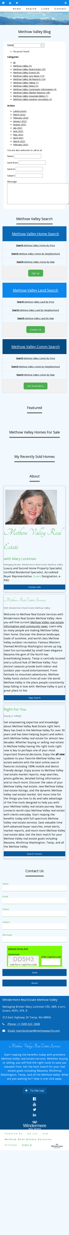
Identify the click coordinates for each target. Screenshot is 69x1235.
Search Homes (34, 853)
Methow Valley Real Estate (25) (29, 69)
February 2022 (20, 117)
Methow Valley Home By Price (35, 245)
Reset (34, 982)
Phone (5, 909)
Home (17, 8)
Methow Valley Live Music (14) (28, 75)
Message (12, 181)
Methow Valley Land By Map (35, 318)
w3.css (32, 1133)
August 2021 (19, 124)
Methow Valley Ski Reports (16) (29, 79)
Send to (11, 169)
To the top (34, 1090)
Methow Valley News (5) (25, 85)
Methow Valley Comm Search (36, 346)
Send (34, 972)
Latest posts (19, 111)
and (45, 1133)
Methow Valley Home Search (35, 233)
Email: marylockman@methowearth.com (34, 1030)
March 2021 (19, 141)
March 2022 (19, 114)
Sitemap (11, 1145)
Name (10, 156)
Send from (12, 162)
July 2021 (18, 127)
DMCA (27, 1145)
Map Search (35, 697)
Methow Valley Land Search (35, 290)
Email (5, 896)
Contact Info (34, 587)
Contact (60, 8)
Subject (11, 175)
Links (45, 8)
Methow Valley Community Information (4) (34, 89)
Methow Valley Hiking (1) (26, 82)
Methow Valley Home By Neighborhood (35, 253)
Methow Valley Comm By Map (35, 374)
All (14, 62)
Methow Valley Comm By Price (35, 358)
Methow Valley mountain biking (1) (30, 95)
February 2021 (20, 144)
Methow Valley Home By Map (36, 261)
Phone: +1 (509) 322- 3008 (24, 1024)
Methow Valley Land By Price (35, 301)
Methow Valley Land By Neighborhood (35, 310)
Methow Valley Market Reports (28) (31, 92)
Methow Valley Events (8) (26, 72)
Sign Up (36, 273)
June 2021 (18, 131)
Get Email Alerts (35, 385)
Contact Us (35, 329)
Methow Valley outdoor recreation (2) (32, 99)
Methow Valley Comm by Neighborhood (35, 366)
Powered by (14, 1133)
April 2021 (18, 137)
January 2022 (20, 121)
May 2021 (18, 134)
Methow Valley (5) (22, 65)
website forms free (18, 948)
